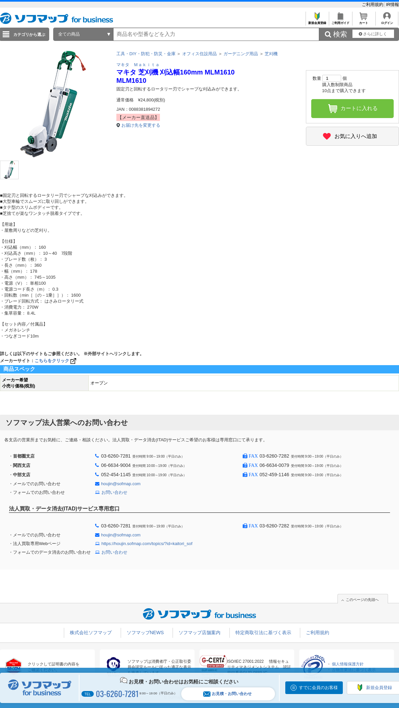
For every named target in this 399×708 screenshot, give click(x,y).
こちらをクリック (56, 360)
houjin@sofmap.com (121, 483)
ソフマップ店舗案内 (199, 632)
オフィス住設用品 (199, 53)
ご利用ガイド (340, 21)
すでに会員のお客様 (318, 687)
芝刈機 (271, 53)
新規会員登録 (317, 21)
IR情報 (392, 4)
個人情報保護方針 (348, 664)
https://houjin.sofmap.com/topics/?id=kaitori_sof (147, 543)
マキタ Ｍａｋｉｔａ (138, 64)
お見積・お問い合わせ (227, 693)
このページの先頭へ (362, 600)
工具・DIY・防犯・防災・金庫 (146, 53)
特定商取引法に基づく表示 (263, 632)
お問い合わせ (114, 492)
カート (363, 21)
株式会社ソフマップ (91, 632)
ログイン (387, 21)
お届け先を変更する (140, 125)
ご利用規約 (373, 4)
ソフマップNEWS (145, 632)
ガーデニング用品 (240, 53)
